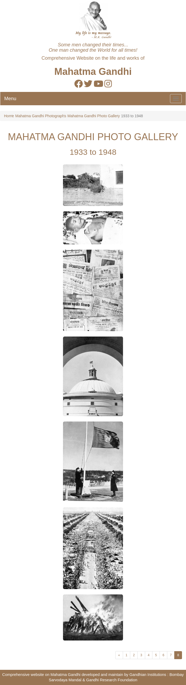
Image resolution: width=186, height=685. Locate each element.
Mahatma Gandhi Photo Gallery (94, 116)
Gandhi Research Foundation (111, 680)
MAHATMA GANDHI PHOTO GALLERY (93, 136)
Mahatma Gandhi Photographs (40, 116)
